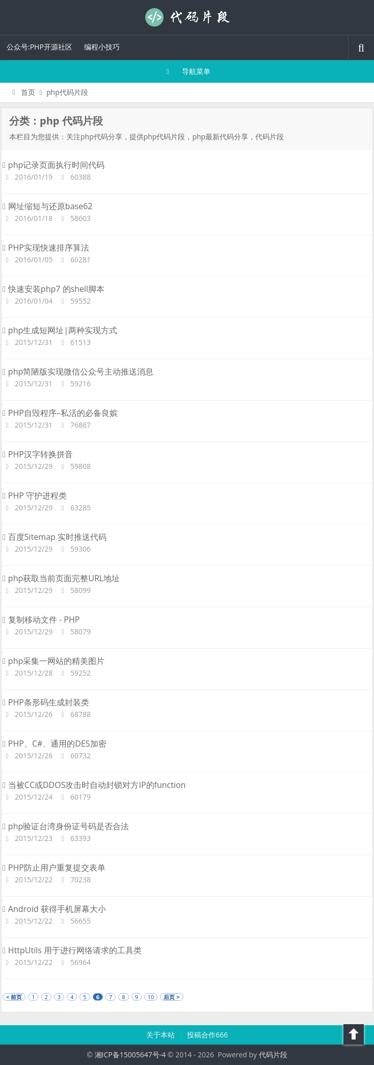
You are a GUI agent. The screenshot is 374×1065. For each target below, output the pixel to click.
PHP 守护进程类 (35, 495)
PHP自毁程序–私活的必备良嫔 (60, 412)
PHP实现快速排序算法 (46, 247)
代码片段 (187, 17)
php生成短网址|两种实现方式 (60, 330)
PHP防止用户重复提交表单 (54, 867)
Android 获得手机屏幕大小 (54, 908)
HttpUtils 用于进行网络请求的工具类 (72, 950)
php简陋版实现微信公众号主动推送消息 (78, 371)
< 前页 (14, 997)
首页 (22, 92)
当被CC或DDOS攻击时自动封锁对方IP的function (94, 784)
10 (151, 997)
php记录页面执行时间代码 (53, 164)
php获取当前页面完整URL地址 (61, 578)
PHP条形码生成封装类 (46, 702)
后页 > (171, 997)
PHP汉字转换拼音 (38, 454)
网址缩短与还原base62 (47, 206)
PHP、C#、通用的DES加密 (54, 743)
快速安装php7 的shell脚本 (53, 288)
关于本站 (161, 1034)
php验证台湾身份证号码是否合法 (66, 826)
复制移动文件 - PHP (41, 619)
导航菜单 (187, 71)
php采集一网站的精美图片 (53, 660)
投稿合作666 (207, 1034)
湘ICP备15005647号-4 (130, 1054)
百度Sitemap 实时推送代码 (54, 536)
